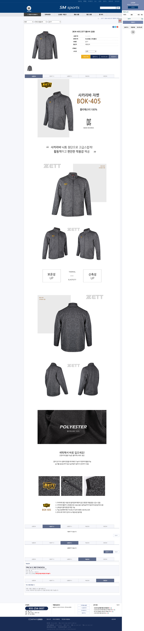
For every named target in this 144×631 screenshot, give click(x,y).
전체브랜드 (48, 14)
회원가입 (80, 1)
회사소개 (49, 619)
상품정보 (34, 76)
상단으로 (114, 619)
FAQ (95, 1)
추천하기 (113, 56)
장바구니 (105, 1)
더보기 (116, 535)
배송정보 (87, 76)
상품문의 (69, 76)
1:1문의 (99, 1)
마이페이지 (90, 1)
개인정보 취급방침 (66, 619)
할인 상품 (89, 14)
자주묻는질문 (84, 605)
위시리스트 (117, 1)
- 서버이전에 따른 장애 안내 (99, 613)
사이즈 (75, 51)
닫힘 (120, 20)
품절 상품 (76, 14)
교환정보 (105, 76)
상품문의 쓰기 (108, 552)
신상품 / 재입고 (62, 14)
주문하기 (133, 22)
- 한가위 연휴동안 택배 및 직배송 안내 (102, 611)
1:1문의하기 (84, 608)
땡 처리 (101, 14)
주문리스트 (110, 1)
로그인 (133, 7)
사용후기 (51, 76)
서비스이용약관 (56, 619)
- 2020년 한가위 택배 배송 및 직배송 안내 (102, 609)
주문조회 (133, 27)
